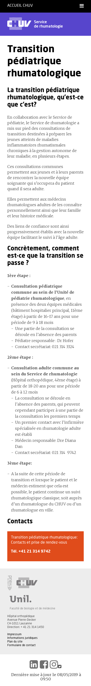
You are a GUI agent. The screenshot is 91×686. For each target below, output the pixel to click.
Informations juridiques (22, 637)
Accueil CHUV (20, 5)
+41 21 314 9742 (34, 551)
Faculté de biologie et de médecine (32, 608)
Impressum (14, 634)
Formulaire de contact (21, 645)
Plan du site (15, 641)
